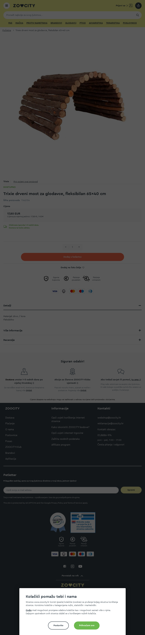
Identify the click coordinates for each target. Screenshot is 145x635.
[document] (74, 613)
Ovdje (29, 610)
